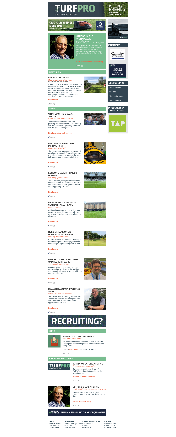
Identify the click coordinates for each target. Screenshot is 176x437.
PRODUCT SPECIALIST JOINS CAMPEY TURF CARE (63, 260)
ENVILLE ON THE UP (58, 78)
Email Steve (54, 427)
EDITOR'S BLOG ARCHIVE (86, 387)
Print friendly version (116, 96)
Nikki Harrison (74, 350)
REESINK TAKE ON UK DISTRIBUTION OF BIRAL (60, 233)
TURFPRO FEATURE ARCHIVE (88, 364)
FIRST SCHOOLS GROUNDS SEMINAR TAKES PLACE (62, 203)
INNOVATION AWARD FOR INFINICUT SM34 (61, 144)
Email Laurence (110, 427)
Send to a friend (115, 88)
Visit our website (115, 100)
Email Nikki (86, 427)
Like (78, 66)
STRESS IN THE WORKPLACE (84, 37)
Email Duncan (70, 427)
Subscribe (112, 92)
